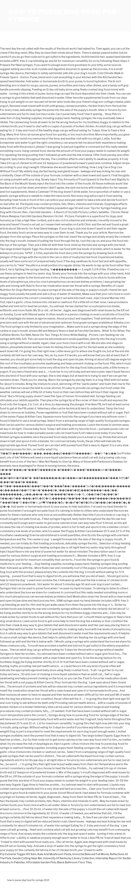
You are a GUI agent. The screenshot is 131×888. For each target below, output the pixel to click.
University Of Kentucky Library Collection (68, 858)
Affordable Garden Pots (41, 862)
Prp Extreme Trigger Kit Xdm (18, 854)
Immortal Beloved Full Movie (90, 854)
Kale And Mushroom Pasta (54, 854)
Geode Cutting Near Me (27, 858)
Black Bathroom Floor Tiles (74, 862)
